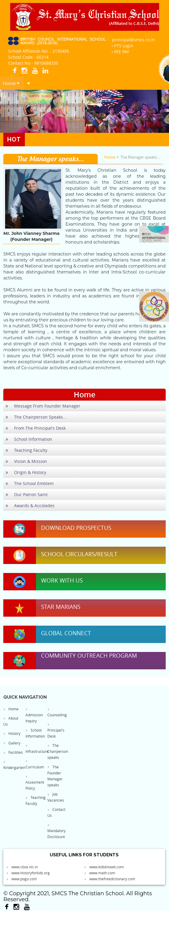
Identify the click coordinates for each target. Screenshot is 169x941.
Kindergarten (13, 765)
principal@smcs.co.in (130, 39)
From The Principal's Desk (36, 428)
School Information (29, 439)
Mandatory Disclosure (56, 831)
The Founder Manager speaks (55, 775)
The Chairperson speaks (57, 751)
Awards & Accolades (30, 505)
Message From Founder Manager (43, 406)
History (11, 733)
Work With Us (62, 580)
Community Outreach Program (89, 656)
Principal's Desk (55, 730)
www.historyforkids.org (28, 872)
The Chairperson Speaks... (36, 417)
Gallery (11, 743)
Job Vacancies (55, 797)
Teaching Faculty (26, 450)
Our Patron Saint (27, 494)
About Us (10, 721)
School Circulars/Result (79, 554)
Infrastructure (35, 749)
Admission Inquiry (34, 715)
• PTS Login (122, 45)
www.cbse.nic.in (22, 866)
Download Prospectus (76, 528)
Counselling (57, 712)
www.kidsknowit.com (104, 866)
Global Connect (66, 633)
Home (11, 83)
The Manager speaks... (140, 157)
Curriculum (34, 764)
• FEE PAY (120, 51)
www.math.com (99, 872)
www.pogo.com (21, 878)
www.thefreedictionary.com (109, 878)
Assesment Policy (34, 782)
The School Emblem (30, 483)
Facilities (13, 752)
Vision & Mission (26, 461)
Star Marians (60, 607)
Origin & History (26, 472)
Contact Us (56, 812)
